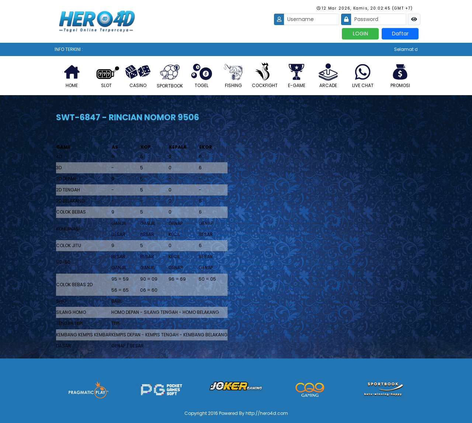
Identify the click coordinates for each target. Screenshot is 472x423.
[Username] (311, 19)
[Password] (378, 19)
